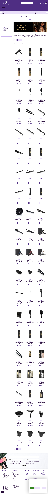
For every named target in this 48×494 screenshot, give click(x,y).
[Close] (45, 480)
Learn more (41, 486)
